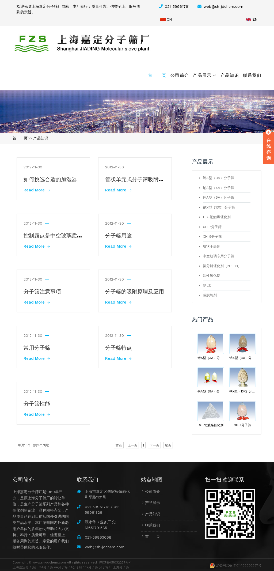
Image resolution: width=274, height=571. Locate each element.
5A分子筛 (75, 567)
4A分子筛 (61, 567)
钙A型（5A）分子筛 (218, 197)
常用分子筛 (37, 347)
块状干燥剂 (211, 246)
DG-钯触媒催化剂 (217, 217)
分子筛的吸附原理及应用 (134, 291)
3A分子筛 (46, 567)
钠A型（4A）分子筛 (218, 188)
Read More (37, 190)
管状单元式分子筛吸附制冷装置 (142, 179)
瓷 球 (207, 285)
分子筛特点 (118, 347)
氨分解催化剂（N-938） (222, 266)
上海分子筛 (121, 567)
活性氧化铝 (211, 276)
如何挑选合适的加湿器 (50, 179)
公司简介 (179, 75)
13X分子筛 (90, 567)
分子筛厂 (105, 567)
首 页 (157, 75)
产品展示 (202, 75)
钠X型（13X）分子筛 (219, 207)
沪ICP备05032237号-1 (115, 562)
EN (254, 19)
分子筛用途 (118, 235)
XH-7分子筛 (212, 227)
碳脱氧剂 (210, 295)
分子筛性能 (37, 403)
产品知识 (229, 75)
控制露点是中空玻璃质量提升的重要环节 (72, 235)
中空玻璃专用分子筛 (218, 256)
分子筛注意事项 (42, 291)
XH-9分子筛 (212, 237)
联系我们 (252, 75)
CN (169, 19)
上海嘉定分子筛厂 (25, 567)
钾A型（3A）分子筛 (218, 178)
